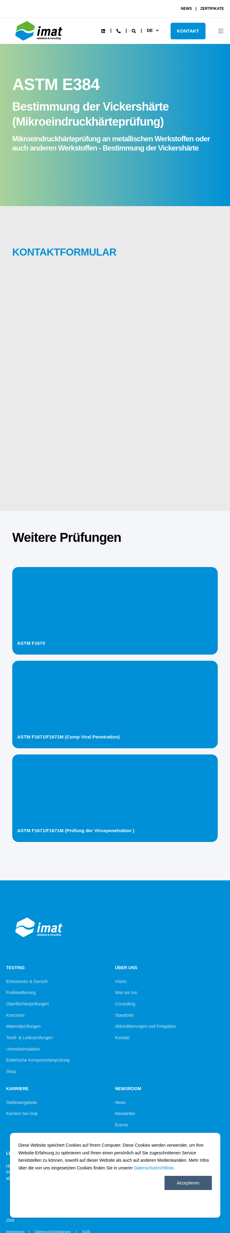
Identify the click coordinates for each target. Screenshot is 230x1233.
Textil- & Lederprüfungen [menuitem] (29, 1037)
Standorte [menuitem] (124, 1015)
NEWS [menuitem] (186, 8)
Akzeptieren (188, 1182)
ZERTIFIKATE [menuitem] (212, 8)
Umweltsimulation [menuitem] (23, 1049)
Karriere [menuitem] (17, 1088)
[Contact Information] (118, 30)
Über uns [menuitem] (126, 967)
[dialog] (115, 1175)
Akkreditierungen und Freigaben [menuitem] (145, 1026)
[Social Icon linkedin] (103, 31)
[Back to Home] (40, 41)
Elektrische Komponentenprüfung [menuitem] (38, 1060)
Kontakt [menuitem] (122, 1037)
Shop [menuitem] (11, 1071)
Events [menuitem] (121, 1124)
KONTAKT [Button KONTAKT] (188, 30)
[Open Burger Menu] (221, 31)
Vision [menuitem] (121, 981)
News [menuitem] (120, 1102)
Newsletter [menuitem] (125, 1113)
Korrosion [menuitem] (15, 1015)
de (150, 30)
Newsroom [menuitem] (128, 1088)
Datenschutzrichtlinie (153, 1167)
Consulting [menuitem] (125, 1003)
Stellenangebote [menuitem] (21, 1102)
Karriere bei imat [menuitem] (22, 1113)
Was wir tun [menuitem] (126, 992)
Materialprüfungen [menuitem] (23, 1026)
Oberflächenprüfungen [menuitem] (27, 1003)
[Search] (134, 30)
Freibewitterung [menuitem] (21, 992)
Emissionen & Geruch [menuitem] (26, 981)
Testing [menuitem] (15, 967)
